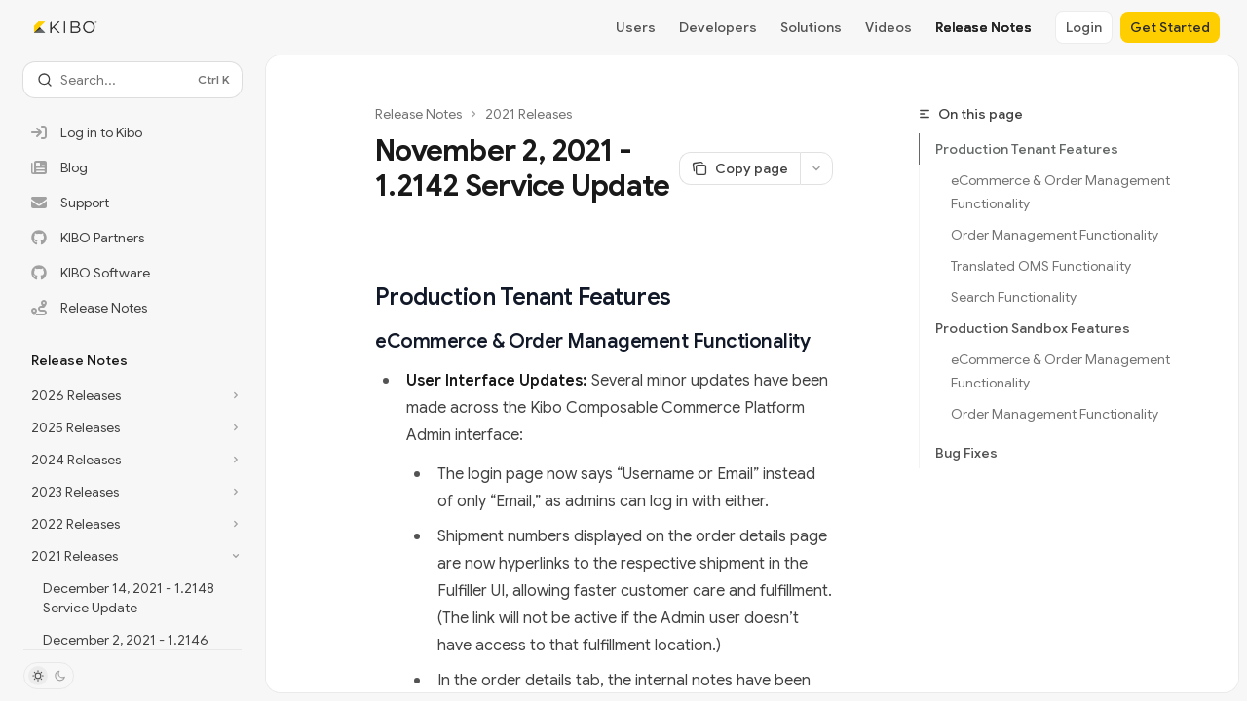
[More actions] (816, 168)
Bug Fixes (966, 452)
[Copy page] (739, 168)
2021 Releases (528, 114)
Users (636, 27)
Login (1084, 27)
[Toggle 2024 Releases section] (132, 459)
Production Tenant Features (1026, 149)
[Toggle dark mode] (48, 675)
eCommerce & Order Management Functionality (1062, 191)
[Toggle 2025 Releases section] (132, 427)
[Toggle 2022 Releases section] (132, 523)
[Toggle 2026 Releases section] (132, 395)
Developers (718, 27)
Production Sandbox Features (1032, 328)
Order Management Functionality (1054, 234)
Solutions (811, 27)
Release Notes (983, 27)
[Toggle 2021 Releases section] (132, 556)
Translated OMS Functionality (1041, 266)
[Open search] (132, 79)
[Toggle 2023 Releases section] (132, 491)
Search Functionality (1014, 297)
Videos (888, 27)
